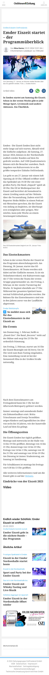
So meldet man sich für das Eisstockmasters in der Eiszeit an (16, 316)
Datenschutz (21, 663)
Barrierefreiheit (15, 666)
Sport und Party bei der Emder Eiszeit (17, 574)
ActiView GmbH (36, 671)
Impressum (32, 663)
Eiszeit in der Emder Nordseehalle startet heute (15, 561)
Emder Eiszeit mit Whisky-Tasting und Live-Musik (15, 587)
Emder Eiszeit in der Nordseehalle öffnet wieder (15, 601)
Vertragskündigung (31, 666)
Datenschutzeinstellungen (24, 669)
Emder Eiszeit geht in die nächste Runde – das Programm (15, 535)
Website (29, 476)
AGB (13, 663)
